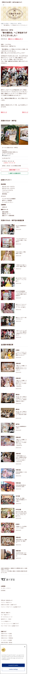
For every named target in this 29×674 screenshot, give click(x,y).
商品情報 (3, 184)
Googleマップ (6, 155)
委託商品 (4, 194)
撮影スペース (11, 39)
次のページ (25, 112)
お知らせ (4, 207)
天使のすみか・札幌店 (6, 633)
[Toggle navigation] (3, 5)
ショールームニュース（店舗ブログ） (10, 623)
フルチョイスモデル (7, 190)
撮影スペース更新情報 (8, 215)
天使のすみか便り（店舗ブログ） (9, 604)
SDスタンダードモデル (8, 186)
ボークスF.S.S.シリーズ (6, 617)
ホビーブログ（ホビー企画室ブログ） (10, 626)
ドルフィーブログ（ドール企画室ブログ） (11, 607)
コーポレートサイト (6, 588)
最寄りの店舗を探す (14, 173)
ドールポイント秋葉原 (6, 640)
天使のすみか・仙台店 (6, 635)
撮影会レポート (19, 39)
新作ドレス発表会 (7, 200)
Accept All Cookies (13, 665)
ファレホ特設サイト (6, 621)
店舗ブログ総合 (5, 23)
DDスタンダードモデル (8, 188)
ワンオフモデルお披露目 (8, 199)
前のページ (4, 112)
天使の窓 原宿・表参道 (6, 642)
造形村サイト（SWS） (6, 619)
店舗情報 (3, 205)
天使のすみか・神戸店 (15, 23)
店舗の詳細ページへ (14, 170)
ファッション (5, 192)
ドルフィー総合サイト (6, 602)
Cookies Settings (13, 669)
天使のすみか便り (12, 2)
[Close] (24, 646)
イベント (3, 196)
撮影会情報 (5, 212)
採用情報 (3, 590)
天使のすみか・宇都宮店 (7, 638)
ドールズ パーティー (7, 202)
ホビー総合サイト (5, 614)
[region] (13, 659)
